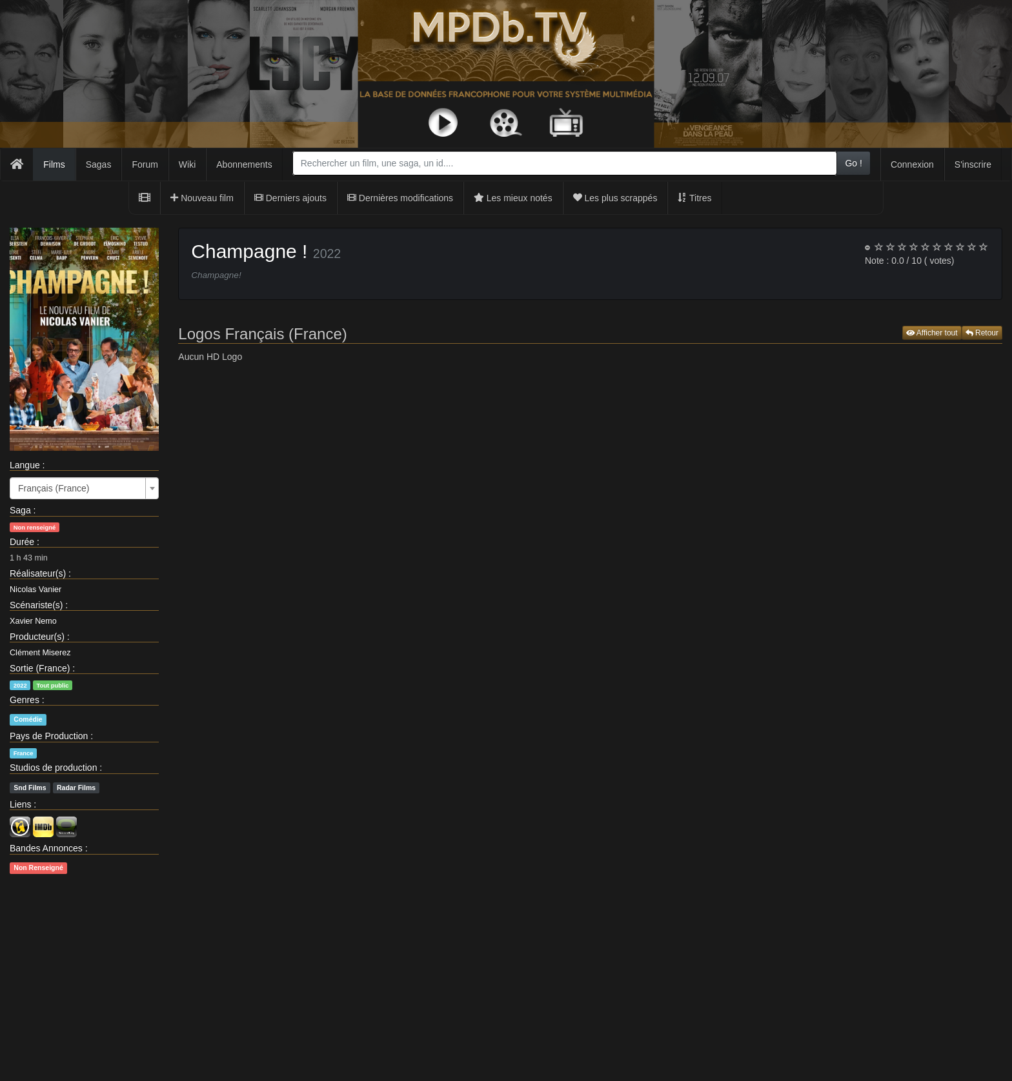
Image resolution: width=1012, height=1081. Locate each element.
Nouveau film (202, 198)
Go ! (853, 163)
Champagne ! (249, 251)
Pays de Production (49, 736)
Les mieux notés (513, 198)
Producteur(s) (37, 636)
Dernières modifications (400, 198)
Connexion (912, 164)
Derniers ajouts (290, 198)
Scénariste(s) (36, 605)
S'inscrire (973, 164)
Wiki (187, 164)
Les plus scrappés (615, 198)
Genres (24, 700)
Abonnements (244, 164)
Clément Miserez (40, 652)
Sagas (99, 164)
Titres (694, 198)
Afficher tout (932, 332)
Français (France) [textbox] (53, 488)
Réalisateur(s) (38, 573)
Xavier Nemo (33, 621)
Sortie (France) (40, 668)
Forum (144, 164)
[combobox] (565, 163)
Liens (20, 804)
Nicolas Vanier (35, 589)
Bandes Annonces (46, 848)
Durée (22, 542)
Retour (982, 332)
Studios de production (53, 767)
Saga (20, 510)
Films (54, 164)
